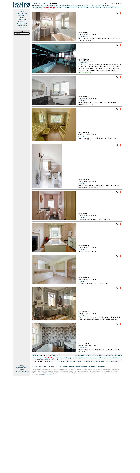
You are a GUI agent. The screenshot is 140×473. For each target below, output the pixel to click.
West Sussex (112, 7)
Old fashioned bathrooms (82, 5)
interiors (44, 3)
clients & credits (22, 25)
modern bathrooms (76, 361)
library (22, 17)
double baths (51, 361)
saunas (57, 360)
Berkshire (59, 7)
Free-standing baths (55, 5)
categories (21, 15)
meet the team (22, 23)
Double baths (44, 5)
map (33, 7)
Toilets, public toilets (98, 5)
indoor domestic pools (46, 360)
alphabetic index (21, 13)
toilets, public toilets (107, 361)
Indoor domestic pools (45, 9)
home (22, 11)
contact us (21, 21)
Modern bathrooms (68, 5)
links (21, 27)
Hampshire (86, 7)
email (88, 366)
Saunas (107, 5)
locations (35, 3)
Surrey (106, 7)
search (21, 370)
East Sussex (78, 7)
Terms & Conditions (47, 374)
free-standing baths (62, 361)
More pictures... (83, 36)
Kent (92, 7)
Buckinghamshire (69, 7)
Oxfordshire (98, 7)
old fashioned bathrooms (92, 361)
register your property (22, 371)
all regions (39, 7)
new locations (21, 19)
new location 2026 (84, 72)
